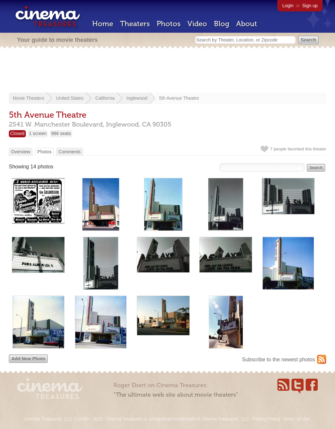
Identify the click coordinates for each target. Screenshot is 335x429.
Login (287, 5)
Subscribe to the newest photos (278, 359)
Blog (221, 23)
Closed (17, 133)
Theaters (135, 23)
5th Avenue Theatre (179, 98)
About (246, 23)
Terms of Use (296, 418)
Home (102, 23)
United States (69, 98)
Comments (70, 151)
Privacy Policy (266, 418)
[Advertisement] (167, 71)
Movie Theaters (28, 98)
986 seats (61, 133)
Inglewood (136, 98)
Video (197, 23)
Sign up (310, 5)
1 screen (38, 133)
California (105, 98)
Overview (20, 151)
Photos (169, 23)
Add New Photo (28, 358)
